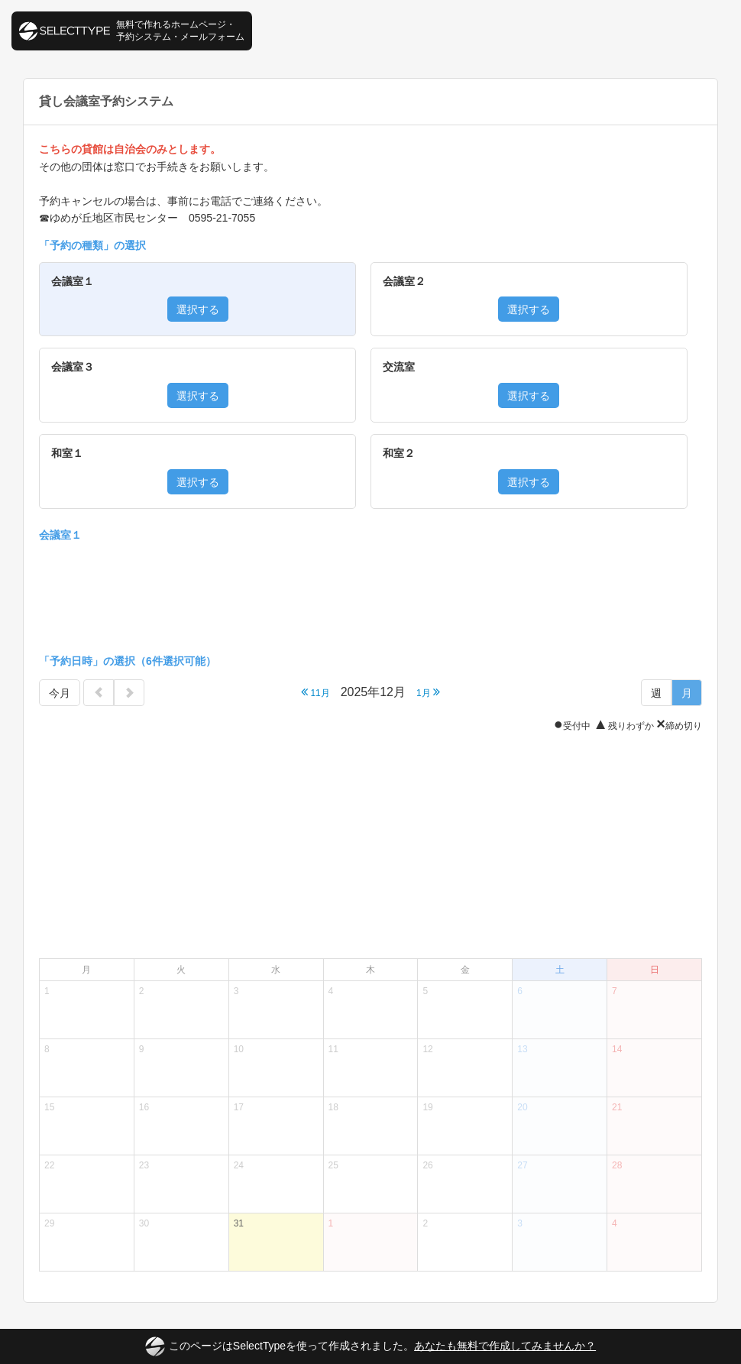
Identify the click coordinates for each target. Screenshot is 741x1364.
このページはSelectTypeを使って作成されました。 (370, 1346)
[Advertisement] (370, 595)
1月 (428, 691)
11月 (315, 691)
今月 (59, 693)
